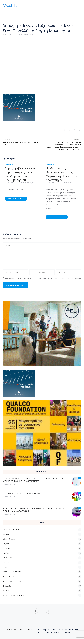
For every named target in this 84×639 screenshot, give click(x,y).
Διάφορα (6, 544)
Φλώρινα (6, 591)
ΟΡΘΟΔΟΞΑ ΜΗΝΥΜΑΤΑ (12, 572)
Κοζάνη (5, 567)
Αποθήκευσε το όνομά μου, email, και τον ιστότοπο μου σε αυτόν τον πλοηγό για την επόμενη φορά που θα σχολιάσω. (43, 278)
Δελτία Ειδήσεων (9, 539)
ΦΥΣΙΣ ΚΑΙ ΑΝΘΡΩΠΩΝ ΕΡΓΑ (13, 595)
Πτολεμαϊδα (7, 586)
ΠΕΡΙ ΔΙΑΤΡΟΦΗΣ (9, 577)
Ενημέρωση (7, 20)
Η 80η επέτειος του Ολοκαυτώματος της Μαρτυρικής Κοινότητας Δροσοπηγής (62, 174)
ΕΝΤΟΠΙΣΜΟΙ (7, 558)
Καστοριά (6, 562)
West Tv (10, 5)
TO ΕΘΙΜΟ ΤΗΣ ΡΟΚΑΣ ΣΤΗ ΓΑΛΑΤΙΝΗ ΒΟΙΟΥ (22, 493)
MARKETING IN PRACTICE (12, 530)
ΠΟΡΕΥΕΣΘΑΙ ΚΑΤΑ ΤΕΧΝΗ (12, 581)
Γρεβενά (6, 534)
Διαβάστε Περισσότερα (15, 198)
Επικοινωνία (67, 632)
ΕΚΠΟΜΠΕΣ (7, 548)
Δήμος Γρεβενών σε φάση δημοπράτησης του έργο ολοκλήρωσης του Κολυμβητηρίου (21, 174)
